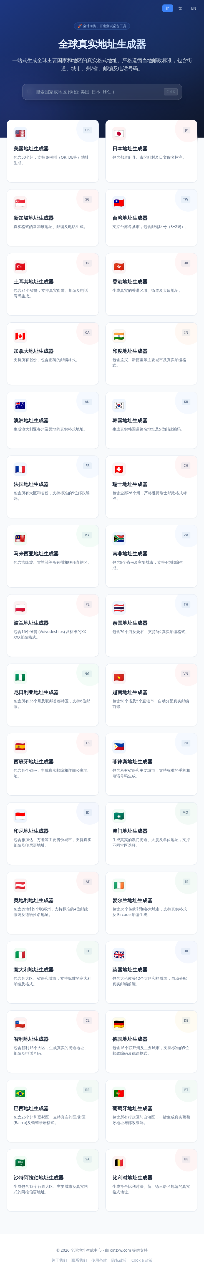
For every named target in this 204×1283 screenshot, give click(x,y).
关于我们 (59, 1260)
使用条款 (99, 1260)
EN (193, 8)
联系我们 (79, 1260)
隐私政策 (119, 1260)
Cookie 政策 (141, 1260)
